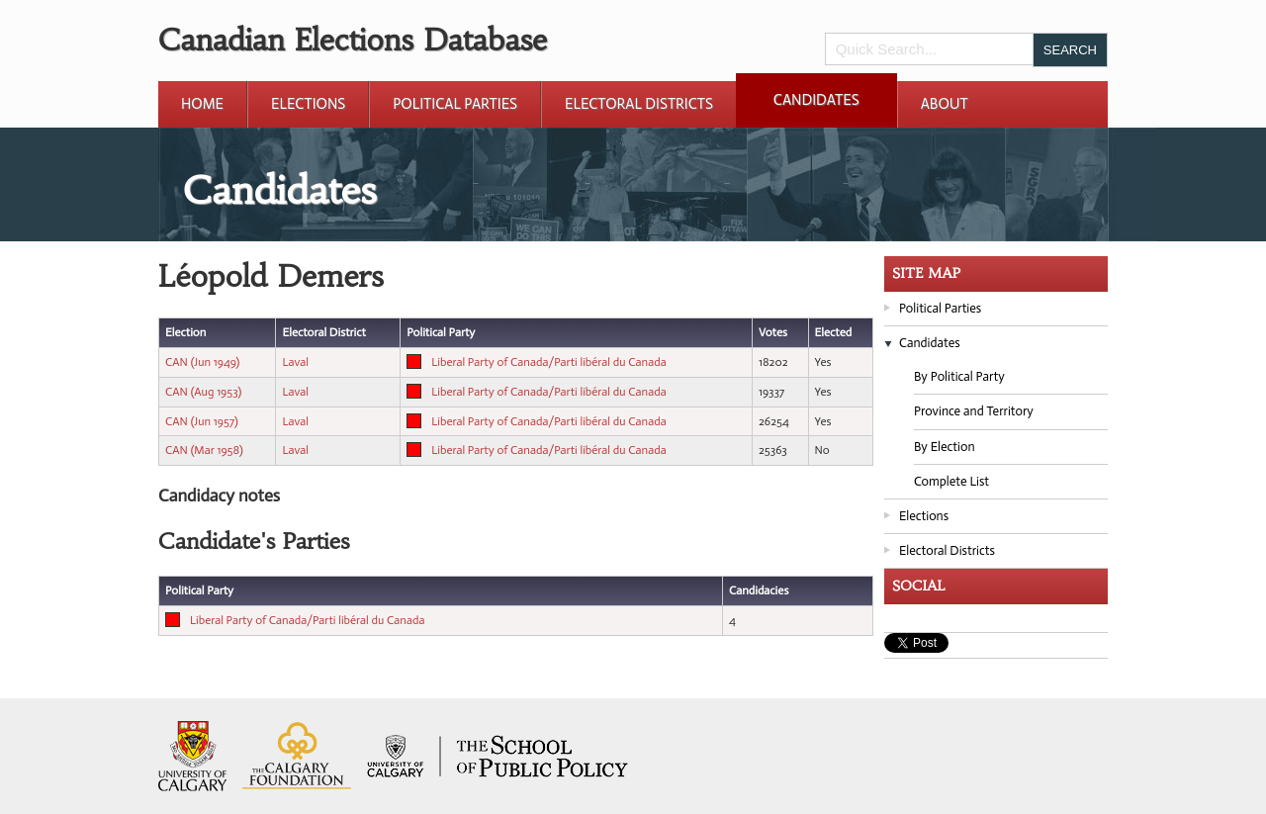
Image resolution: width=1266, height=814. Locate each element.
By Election (944, 446)
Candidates (816, 100)
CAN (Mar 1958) (204, 450)
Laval (295, 362)
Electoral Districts (639, 104)
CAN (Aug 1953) (203, 392)
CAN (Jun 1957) (201, 421)
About (944, 104)
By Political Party (959, 376)
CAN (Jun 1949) (202, 362)
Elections (308, 104)
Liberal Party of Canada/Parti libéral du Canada (548, 362)
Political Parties (455, 104)
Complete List (951, 481)
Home (202, 104)
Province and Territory (974, 411)
